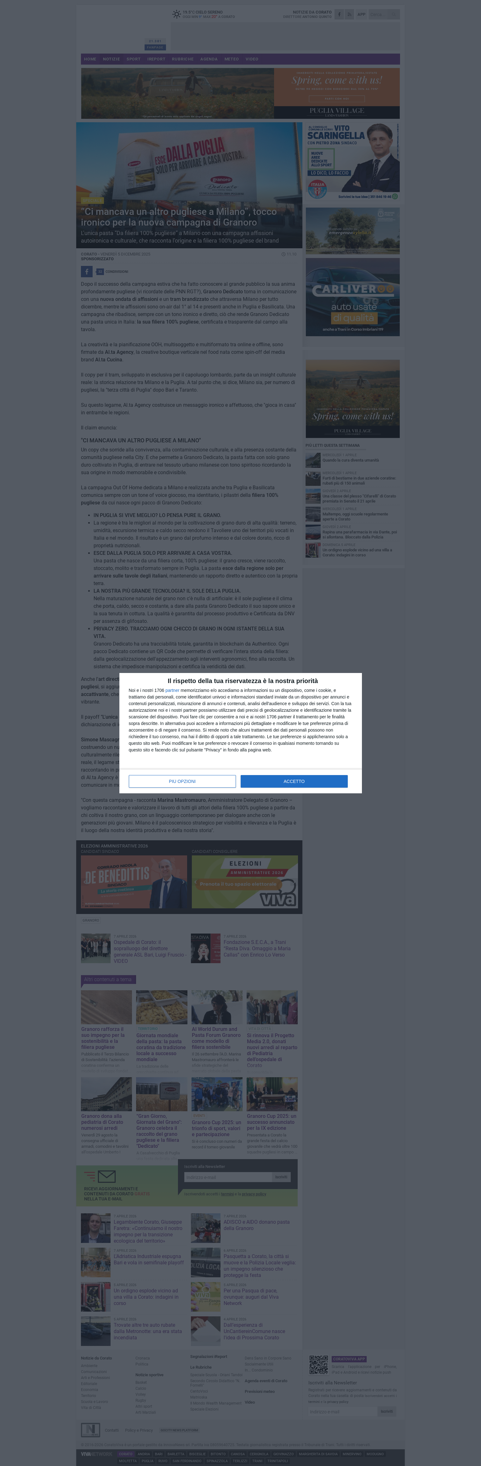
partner (172, 690)
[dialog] (240, 733)
